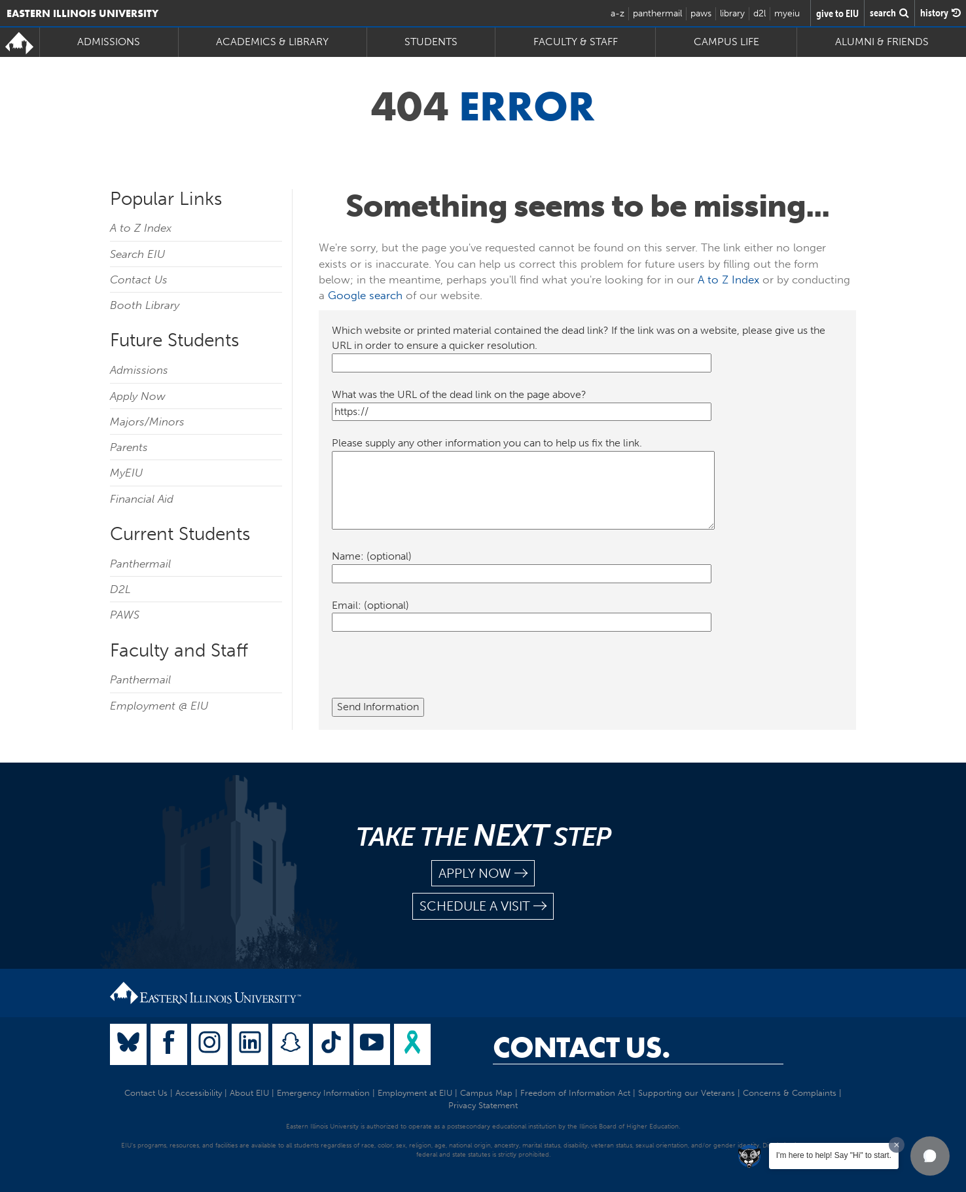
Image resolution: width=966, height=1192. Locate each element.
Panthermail (140, 563)
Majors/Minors (147, 421)
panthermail (657, 13)
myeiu (787, 13)
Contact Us (139, 279)
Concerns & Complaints (789, 1093)
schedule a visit (483, 906)
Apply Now (138, 396)
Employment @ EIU (159, 705)
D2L (120, 589)
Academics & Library (272, 41)
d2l (759, 13)
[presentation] (431, 672)
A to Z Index (140, 227)
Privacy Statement (483, 1105)
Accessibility (198, 1093)
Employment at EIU (415, 1093)
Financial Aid (141, 498)
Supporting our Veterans (686, 1093)
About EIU (249, 1093)
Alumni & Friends (882, 41)
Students (430, 41)
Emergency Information (323, 1093)
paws (700, 13)
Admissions (108, 41)
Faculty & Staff (575, 41)
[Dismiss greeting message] (896, 1145)
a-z (617, 13)
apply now (483, 873)
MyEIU (126, 472)
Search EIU (137, 254)
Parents (129, 447)
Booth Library (144, 305)
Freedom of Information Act (575, 1093)
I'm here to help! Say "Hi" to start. (833, 1155)
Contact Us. (581, 1047)
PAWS (124, 614)
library (732, 13)
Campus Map (486, 1093)
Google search (365, 295)
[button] (930, 1156)
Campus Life (726, 41)
